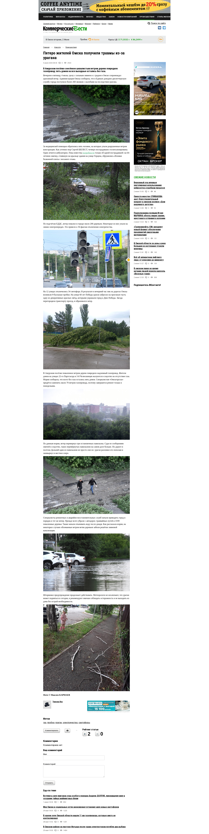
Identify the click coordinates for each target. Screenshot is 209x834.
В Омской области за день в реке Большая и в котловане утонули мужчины (150, 246)
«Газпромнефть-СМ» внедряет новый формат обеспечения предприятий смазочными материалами (148, 231)
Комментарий (49, 764)
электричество (70, 722)
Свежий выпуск (49, 24)
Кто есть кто (69, 24)
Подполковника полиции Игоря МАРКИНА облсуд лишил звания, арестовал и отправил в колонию (149, 216)
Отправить (49, 783)
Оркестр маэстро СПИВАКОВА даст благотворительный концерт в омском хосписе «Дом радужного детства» (149, 200)
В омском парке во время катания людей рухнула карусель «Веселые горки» (149, 271)
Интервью (79, 24)
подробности (89, 153)
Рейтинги (96, 24)
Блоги (104, 24)
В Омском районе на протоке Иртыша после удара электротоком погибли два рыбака (84, 826)
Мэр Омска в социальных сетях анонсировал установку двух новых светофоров (81, 807)
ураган (58, 722)
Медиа (59, 24)
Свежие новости (145, 177)
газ (44, 722)
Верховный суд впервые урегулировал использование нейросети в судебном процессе (149, 185)
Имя (45, 754)
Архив (110, 24)
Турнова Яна (58, 702)
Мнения (88, 24)
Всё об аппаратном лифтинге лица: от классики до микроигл (149, 258)
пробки (50, 722)
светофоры (84, 722)
